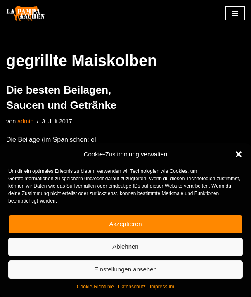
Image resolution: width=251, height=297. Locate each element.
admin (25, 121)
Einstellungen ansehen (125, 269)
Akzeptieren (125, 223)
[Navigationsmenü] (235, 13)
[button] (238, 154)
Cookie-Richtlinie (95, 287)
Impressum (162, 287)
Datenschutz (132, 287)
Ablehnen (125, 246)
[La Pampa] (31, 13)
